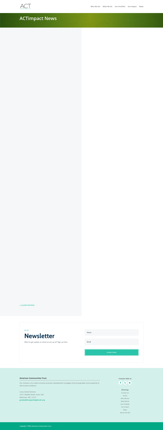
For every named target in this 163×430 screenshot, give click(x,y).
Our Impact (132, 7)
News (141, 7)
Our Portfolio (120, 7)
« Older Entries (27, 305)
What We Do (107, 7)
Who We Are (95, 7)
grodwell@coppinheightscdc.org (32, 400)
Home (125, 396)
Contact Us (125, 393)
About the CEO (125, 413)
